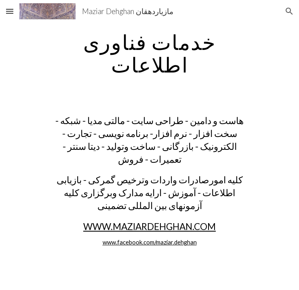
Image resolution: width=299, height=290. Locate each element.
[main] (149, 53)
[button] (9, 11)
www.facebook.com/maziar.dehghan (150, 242)
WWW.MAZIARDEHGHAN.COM (149, 226)
